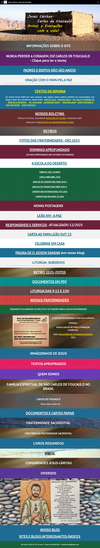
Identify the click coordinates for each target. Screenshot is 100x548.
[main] (50, 22)
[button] (2, 2)
